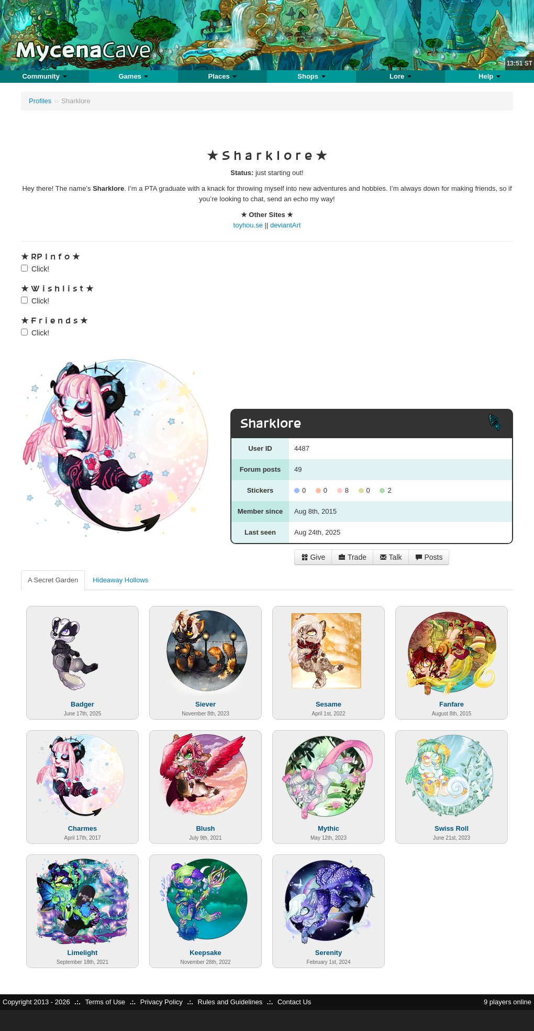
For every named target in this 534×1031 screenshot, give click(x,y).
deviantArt (285, 225)
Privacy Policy (161, 1002)
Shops (311, 76)
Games (133, 76)
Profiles (40, 101)
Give (313, 557)
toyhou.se (248, 225)
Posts (429, 557)
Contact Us (294, 1002)
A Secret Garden (53, 580)
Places (222, 76)
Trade (352, 557)
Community (44, 76)
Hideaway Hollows (120, 580)
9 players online (507, 1002)
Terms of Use (105, 1002)
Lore (400, 76)
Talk (391, 557)
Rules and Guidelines (230, 1002)
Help (489, 76)
